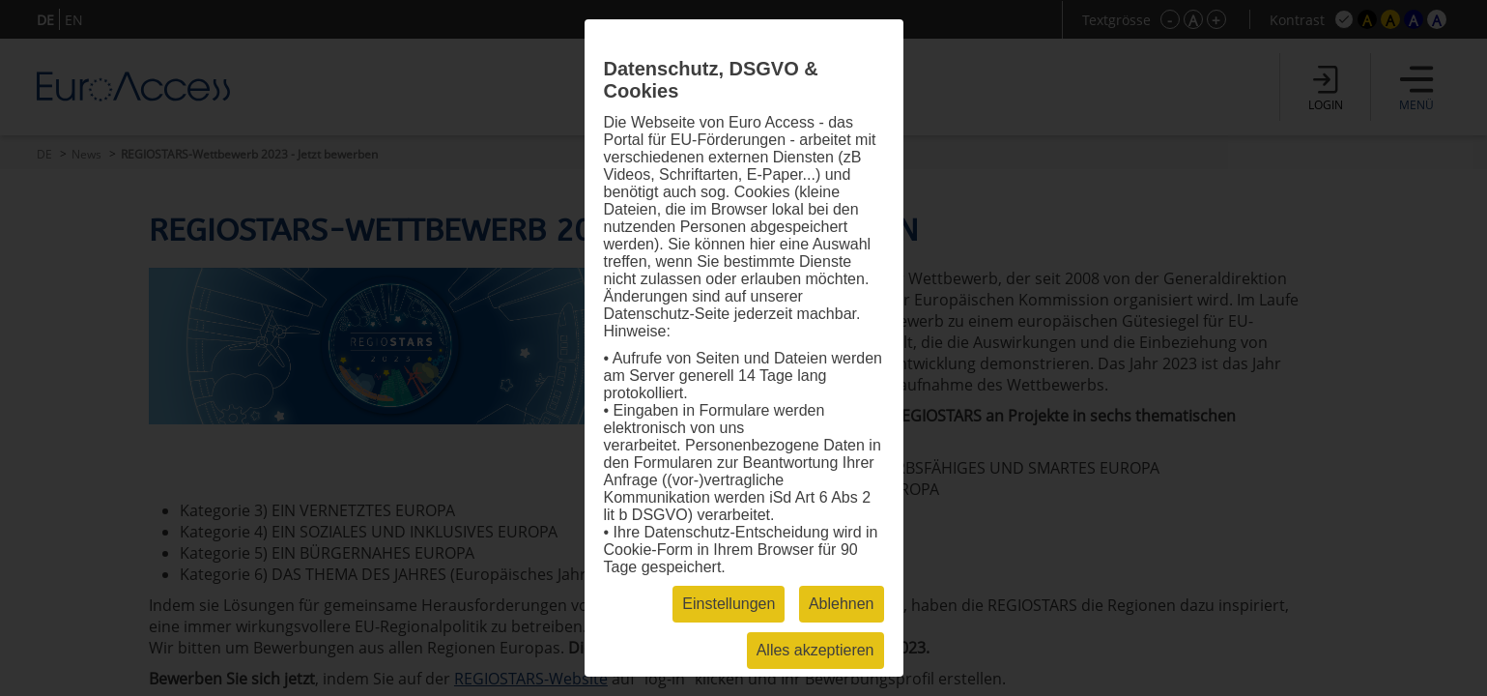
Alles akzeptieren (815, 650)
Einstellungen (728, 603)
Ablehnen (841, 603)
